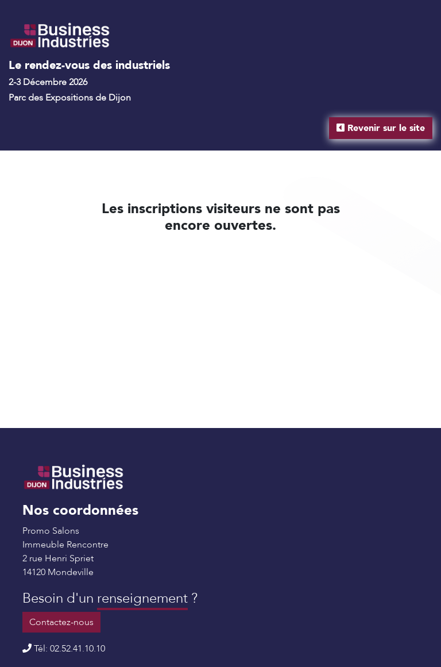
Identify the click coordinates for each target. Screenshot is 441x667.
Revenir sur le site (380, 128)
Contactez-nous (61, 622)
